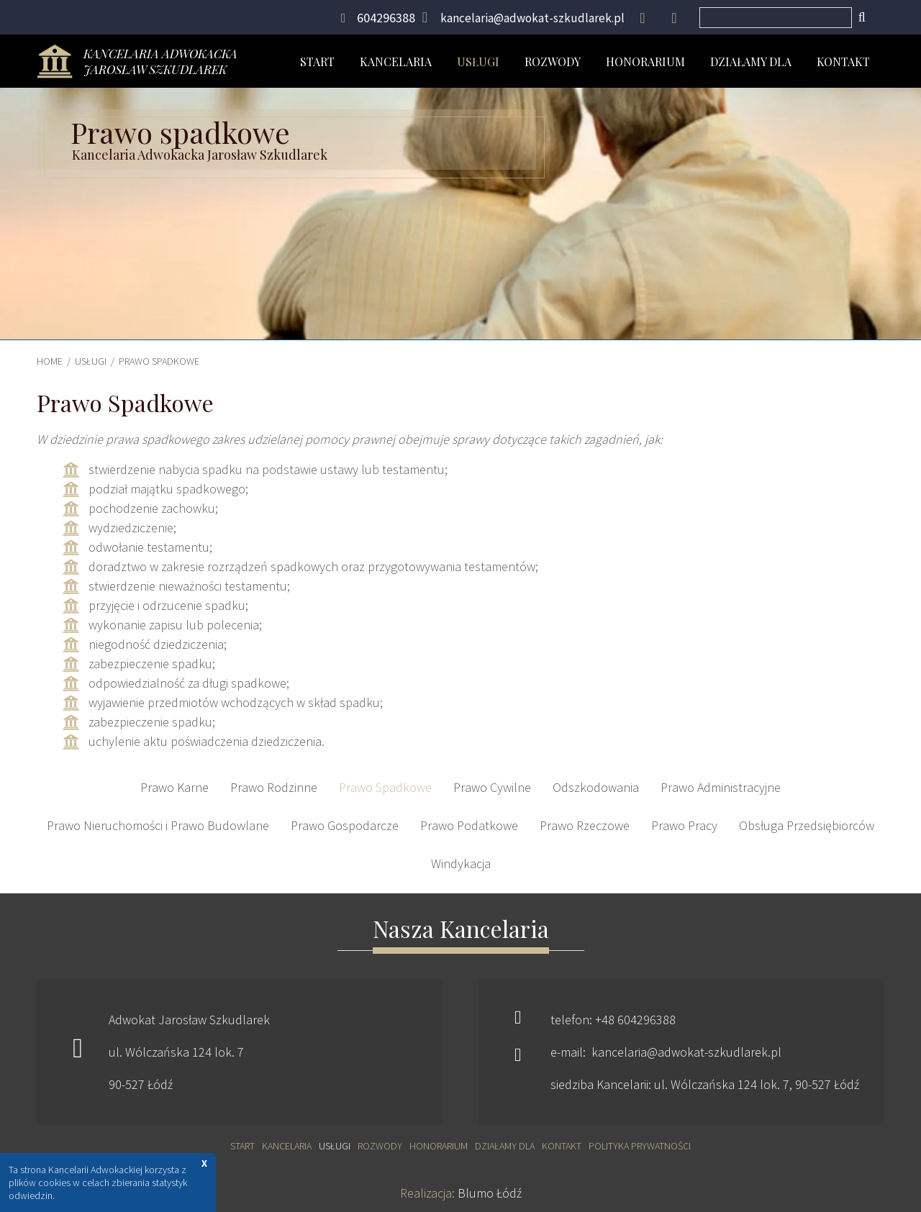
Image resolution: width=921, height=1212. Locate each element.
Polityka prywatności (640, 1145)
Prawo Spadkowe (159, 361)
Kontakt (843, 61)
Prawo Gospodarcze (345, 825)
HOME (50, 361)
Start (317, 61)
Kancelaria (396, 61)
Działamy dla (750, 61)
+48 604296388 (635, 1019)
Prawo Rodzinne (273, 787)
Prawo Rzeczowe (585, 825)
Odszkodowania (596, 787)
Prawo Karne (174, 787)
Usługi (478, 61)
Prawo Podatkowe (469, 825)
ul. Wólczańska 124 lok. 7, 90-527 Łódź (756, 1084)
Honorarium (645, 61)
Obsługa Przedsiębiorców (806, 825)
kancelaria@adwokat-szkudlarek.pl (532, 18)
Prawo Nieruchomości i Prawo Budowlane (158, 825)
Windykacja (461, 863)
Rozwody (553, 61)
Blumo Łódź (490, 1193)
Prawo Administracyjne (721, 787)
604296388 (386, 17)
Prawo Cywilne (492, 787)
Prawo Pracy (684, 825)
